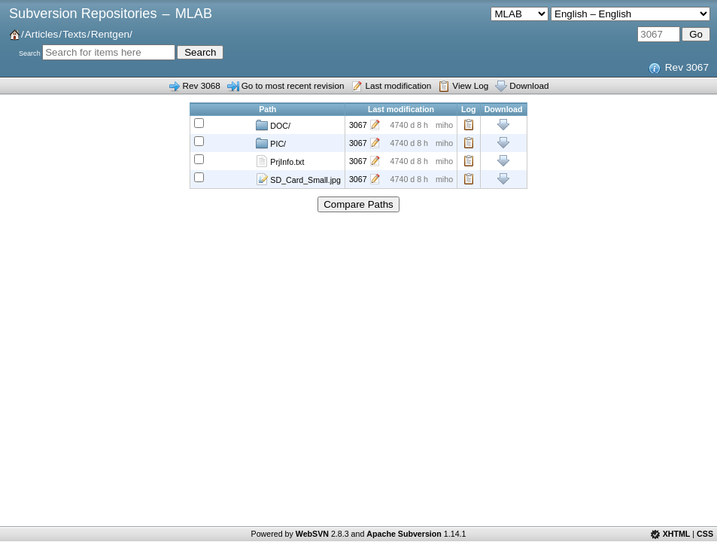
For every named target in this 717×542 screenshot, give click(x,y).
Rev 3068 (201, 85)
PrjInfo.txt (280, 161)
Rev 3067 (687, 67)
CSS (705, 533)
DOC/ (273, 125)
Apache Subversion (404, 533)
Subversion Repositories (82, 13)
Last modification (398, 85)
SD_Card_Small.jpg (298, 179)
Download (528, 85)
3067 (358, 124)
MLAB (193, 13)
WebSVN (312, 533)
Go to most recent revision (293, 85)
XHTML (677, 533)
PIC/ (271, 143)
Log (468, 125)
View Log (470, 85)
